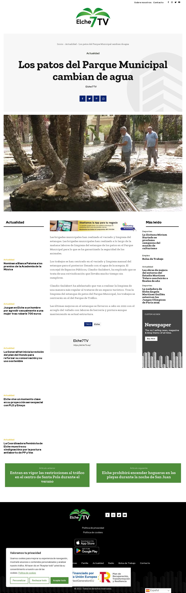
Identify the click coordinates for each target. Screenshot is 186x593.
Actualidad (71, 44)
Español (152, 590)
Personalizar (19, 580)
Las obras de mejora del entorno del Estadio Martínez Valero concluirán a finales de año (155, 275)
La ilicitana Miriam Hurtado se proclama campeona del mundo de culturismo (154, 241)
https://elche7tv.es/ (82, 345)
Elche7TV (91, 86)
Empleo (146, 256)
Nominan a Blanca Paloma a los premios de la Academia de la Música (23, 266)
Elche (97, 324)
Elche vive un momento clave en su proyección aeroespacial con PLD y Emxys (23, 402)
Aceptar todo (59, 580)
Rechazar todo (39, 580)
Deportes (147, 231)
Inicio (60, 44)
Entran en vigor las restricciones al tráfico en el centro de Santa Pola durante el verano (47, 477)
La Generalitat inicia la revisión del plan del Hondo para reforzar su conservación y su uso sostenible (24, 356)
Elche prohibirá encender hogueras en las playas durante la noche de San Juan (139, 474)
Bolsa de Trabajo (152, 258)
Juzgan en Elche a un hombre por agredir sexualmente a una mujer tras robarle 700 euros (23, 310)
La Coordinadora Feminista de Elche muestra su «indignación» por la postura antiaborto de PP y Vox (23, 448)
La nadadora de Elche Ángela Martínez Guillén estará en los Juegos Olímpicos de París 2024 (154, 295)
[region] (39, 567)
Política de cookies (27, 573)
